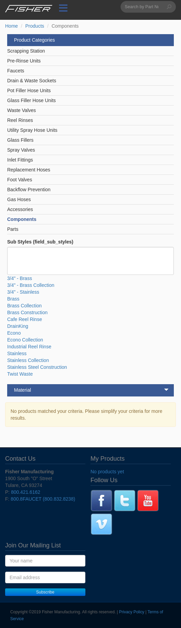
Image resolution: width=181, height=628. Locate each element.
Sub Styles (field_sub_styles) (40, 242)
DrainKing (17, 326)
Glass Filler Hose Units (31, 100)
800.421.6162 (25, 492)
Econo (14, 333)
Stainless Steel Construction (37, 367)
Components (22, 219)
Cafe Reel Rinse (24, 319)
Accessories (20, 209)
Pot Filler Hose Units (29, 90)
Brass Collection (24, 305)
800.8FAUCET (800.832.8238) (43, 499)
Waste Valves (21, 110)
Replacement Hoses (28, 169)
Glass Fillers (20, 140)
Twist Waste (20, 374)
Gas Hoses (19, 199)
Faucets (15, 70)
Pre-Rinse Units (24, 61)
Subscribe (45, 592)
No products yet (107, 471)
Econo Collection (25, 340)
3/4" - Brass (19, 278)
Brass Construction (27, 312)
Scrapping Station (26, 51)
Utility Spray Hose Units (32, 130)
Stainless (17, 353)
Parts (12, 229)
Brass (13, 299)
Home (11, 26)
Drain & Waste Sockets (31, 80)
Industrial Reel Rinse (29, 346)
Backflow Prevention (29, 189)
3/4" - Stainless (23, 292)
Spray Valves (21, 150)
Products (34, 26)
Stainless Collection (28, 360)
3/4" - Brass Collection (30, 285)
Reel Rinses (20, 120)
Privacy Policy (131, 612)
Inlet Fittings (20, 160)
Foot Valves (19, 179)
